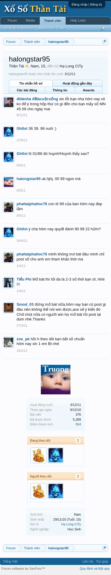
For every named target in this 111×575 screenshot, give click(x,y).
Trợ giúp (102, 561)
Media (30, 20)
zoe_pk (23, 339)
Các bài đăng (27, 90)
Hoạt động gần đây (77, 83)
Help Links (78, 20)
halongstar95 (29, 178)
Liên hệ (87, 561)
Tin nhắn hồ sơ (30, 83)
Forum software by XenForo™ (23, 568)
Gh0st (22, 128)
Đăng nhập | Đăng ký (87, 4)
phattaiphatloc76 (32, 204)
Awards (89, 90)
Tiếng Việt (10, 561)
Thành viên (52, 20)
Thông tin (59, 90)
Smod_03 (25, 304)
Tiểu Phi (24, 279)
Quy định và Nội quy (95, 568)
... (71, 28)
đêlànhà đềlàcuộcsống (37, 99)
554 (78, 424)
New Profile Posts (52, 28)
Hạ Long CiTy (71, 524)
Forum (12, 20)
